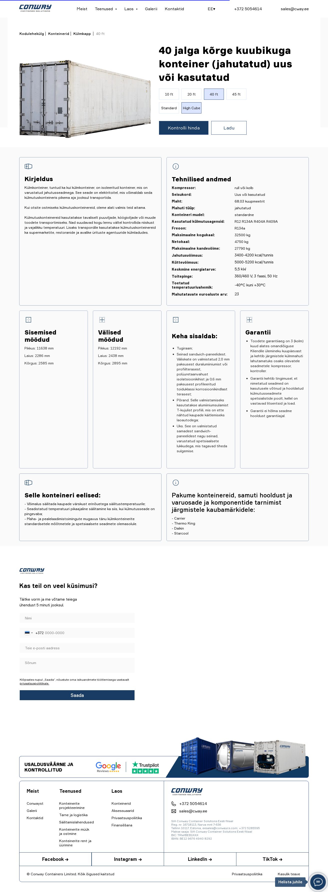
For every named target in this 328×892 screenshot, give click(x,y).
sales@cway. (292, 8)
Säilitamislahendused (76, 822)
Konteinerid (58, 33)
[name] (77, 618)
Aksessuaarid (123, 810)
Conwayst (35, 803)
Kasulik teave (289, 874)
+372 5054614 (248, 8)
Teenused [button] (104, 8)
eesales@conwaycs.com (219, 828)
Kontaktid (174, 8)
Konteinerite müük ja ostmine (74, 831)
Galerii (151, 8)
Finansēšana (122, 825)
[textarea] (77, 665)
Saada (77, 695)
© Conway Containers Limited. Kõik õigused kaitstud (70, 874)
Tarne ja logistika (73, 815)
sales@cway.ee (193, 810)
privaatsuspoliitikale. (34, 683)
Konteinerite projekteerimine (72, 805)
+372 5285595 (249, 828)
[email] (77, 648)
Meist (82, 8)
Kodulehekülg (31, 33)
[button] (183, 128)
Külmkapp (82, 33)
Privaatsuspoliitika (247, 874)
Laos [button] (129, 8)
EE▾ (211, 8)
